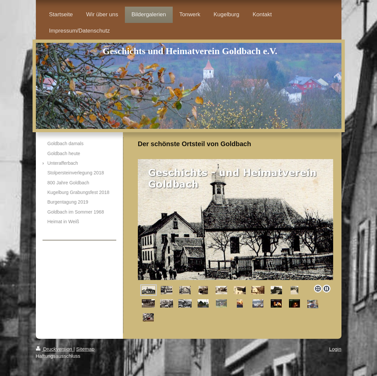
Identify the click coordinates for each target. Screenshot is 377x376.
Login (335, 349)
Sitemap (85, 349)
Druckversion (55, 349)
